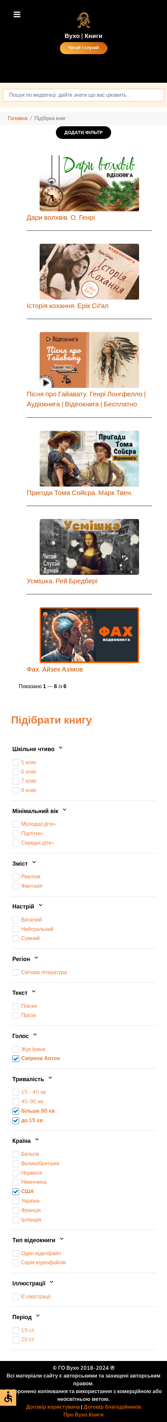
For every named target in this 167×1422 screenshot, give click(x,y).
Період (26, 1317)
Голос (25, 1036)
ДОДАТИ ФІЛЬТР (83, 132)
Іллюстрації (33, 1284)
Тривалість (33, 1079)
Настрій (28, 907)
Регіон (26, 959)
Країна (26, 1141)
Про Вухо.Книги (83, 1414)
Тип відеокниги (38, 1240)
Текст (24, 993)
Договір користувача (53, 1407)
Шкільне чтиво (38, 749)
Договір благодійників (112, 1407)
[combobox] (83, 95)
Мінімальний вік (40, 811)
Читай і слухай (83, 48)
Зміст (24, 864)
